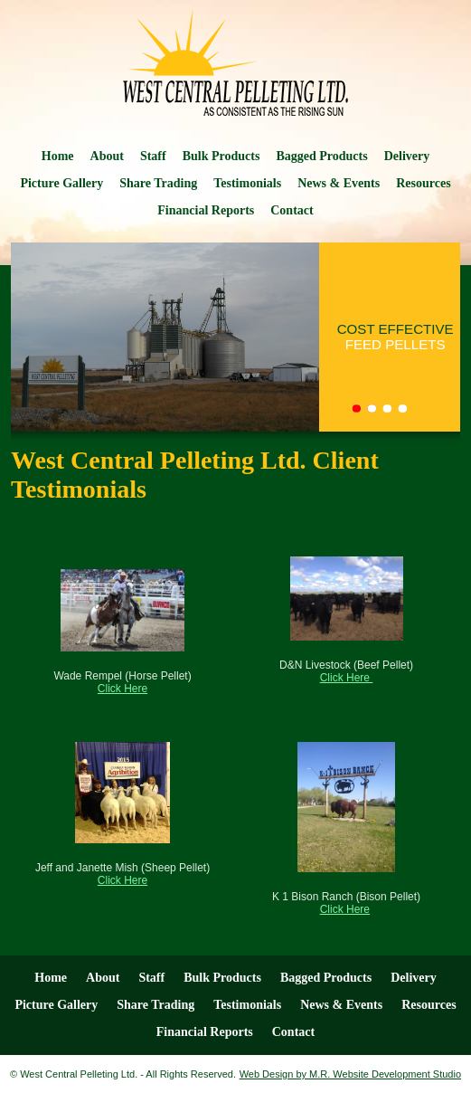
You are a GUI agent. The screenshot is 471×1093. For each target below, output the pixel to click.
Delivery (407, 156)
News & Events (338, 183)
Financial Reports (205, 210)
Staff (153, 156)
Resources (423, 183)
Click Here (122, 688)
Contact (291, 210)
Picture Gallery (61, 183)
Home (58, 156)
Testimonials (247, 183)
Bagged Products (321, 156)
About (107, 156)
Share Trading (158, 183)
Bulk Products (221, 156)
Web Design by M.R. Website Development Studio (350, 1074)
